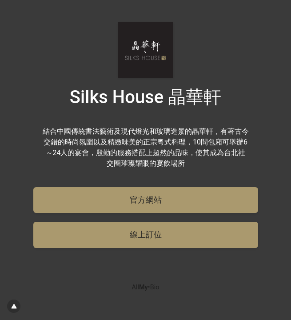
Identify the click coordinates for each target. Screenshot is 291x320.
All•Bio (145, 287)
